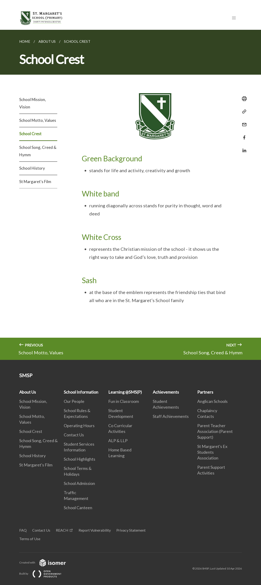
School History (32, 168)
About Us (27, 392)
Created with (46, 562)
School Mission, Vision (32, 103)
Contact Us (74, 434)
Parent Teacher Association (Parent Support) (215, 431)
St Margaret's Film (35, 181)
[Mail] (243, 121)
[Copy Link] (243, 111)
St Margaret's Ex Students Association (212, 452)
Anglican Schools (212, 401)
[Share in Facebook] (243, 134)
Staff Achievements (171, 416)
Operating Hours (79, 425)
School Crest (30, 133)
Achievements (166, 392)
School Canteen (78, 507)
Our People (74, 401)
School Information (81, 392)
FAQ (23, 530)
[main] (130, 195)
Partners (205, 392)
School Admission (79, 483)
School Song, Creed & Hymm (37, 151)
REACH (62, 530)
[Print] (243, 98)
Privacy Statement (131, 530)
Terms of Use (29, 538)
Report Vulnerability (95, 530)
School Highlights (79, 459)
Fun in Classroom (123, 401)
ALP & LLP (117, 440)
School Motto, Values (37, 120)
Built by (44, 573)
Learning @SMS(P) (125, 392)
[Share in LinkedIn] (243, 147)
